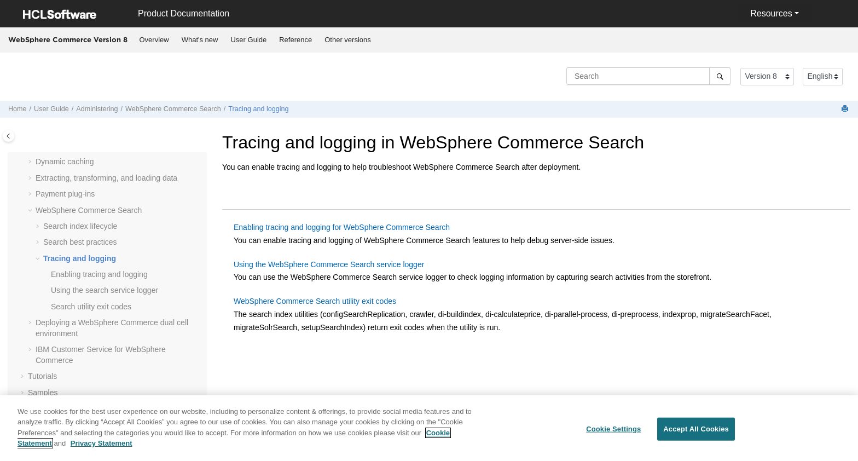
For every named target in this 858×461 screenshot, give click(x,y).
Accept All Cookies (696, 433)
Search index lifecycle (80, 226)
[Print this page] (846, 109)
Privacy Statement (101, 448)
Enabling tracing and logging (99, 274)
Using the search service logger (104, 290)
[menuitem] (154, 40)
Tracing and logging (258, 109)
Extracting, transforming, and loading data (106, 178)
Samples (42, 392)
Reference (295, 40)
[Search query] (648, 76)
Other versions (347, 40)
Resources (771, 13)
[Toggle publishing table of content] (8, 136)
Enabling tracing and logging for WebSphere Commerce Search (342, 227)
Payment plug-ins (65, 193)
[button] (31, 162)
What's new (200, 40)
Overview (154, 40)
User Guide (248, 40)
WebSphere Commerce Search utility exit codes (315, 301)
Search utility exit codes (91, 306)
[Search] (720, 76)
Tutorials (42, 376)
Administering (97, 109)
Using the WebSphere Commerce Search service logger (329, 264)
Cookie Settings (613, 433)
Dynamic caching (65, 161)
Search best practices (80, 242)
